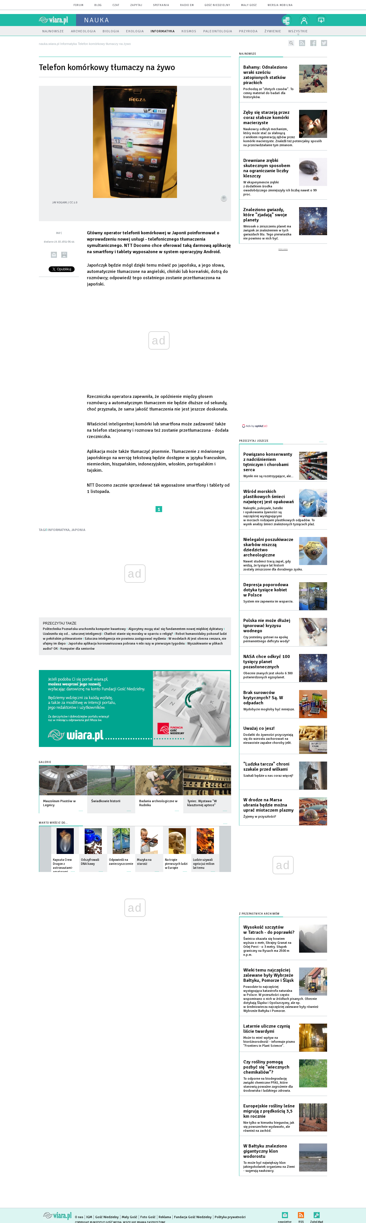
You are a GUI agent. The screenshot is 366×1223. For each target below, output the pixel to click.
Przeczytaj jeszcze (253, 441)
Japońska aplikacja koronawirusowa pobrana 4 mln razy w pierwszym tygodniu (126, 643)
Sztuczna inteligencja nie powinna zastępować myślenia (125, 639)
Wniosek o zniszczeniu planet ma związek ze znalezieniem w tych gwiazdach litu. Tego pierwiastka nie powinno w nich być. (267, 232)
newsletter (285, 1214)
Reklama (165, 1217)
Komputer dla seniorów (77, 649)
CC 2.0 (73, 202)
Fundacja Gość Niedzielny (193, 1217)
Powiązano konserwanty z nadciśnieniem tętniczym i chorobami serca (267, 462)
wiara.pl (57, 20)
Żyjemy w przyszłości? (259, 816)
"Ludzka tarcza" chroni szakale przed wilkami (266, 767)
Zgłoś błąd (316, 1214)
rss (302, 43)
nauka (97, 20)
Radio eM (187, 5)
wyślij (54, 255)
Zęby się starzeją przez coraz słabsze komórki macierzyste (266, 117)
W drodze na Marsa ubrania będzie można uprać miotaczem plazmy (268, 805)
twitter (324, 43)
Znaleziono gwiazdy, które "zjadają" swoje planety (265, 215)
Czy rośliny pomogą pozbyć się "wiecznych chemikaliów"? (266, 1067)
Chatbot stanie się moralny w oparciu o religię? (138, 634)
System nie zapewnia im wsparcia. (268, 601)
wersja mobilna (280, 5)
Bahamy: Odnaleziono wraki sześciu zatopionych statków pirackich (265, 75)
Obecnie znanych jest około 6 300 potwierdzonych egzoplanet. (268, 675)
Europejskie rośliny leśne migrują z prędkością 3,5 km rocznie (269, 1111)
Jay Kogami (59, 202)
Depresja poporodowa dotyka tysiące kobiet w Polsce (265, 590)
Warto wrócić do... (53, 822)
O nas (79, 1217)
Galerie (45, 762)
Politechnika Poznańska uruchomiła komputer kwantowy (84, 629)
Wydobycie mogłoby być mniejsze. (269, 709)
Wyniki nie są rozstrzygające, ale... (268, 476)
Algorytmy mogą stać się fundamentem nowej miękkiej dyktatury (175, 629)
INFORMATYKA (58, 530)
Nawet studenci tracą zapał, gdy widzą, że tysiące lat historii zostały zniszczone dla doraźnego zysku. (273, 565)
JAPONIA (78, 530)
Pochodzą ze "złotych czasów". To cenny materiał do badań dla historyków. (268, 93)
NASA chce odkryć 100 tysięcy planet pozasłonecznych (266, 661)
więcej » (81, 808)
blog (98, 5)
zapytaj (136, 5)
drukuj (64, 255)
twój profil (304, 20)
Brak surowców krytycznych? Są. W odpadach (263, 697)
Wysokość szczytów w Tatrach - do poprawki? (269, 930)
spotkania (161, 5)
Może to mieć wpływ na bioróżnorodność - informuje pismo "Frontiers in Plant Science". (269, 1042)
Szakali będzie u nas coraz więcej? (268, 776)
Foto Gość (148, 1217)
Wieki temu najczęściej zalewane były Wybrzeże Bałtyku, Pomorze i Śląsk (268, 975)
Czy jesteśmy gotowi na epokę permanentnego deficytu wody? (266, 639)
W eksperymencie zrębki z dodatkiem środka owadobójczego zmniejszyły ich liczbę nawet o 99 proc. (280, 188)
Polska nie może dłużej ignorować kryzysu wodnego (266, 625)
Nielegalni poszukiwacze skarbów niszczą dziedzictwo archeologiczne (268, 547)
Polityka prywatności (230, 1217)
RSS (301, 1214)
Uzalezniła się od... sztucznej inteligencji (72, 634)
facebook (313, 43)
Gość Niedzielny (217, 5)
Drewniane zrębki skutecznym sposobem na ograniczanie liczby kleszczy (266, 168)
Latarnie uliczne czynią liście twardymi (266, 1029)
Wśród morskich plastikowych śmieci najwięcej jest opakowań (268, 496)
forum (78, 5)
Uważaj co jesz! (258, 728)
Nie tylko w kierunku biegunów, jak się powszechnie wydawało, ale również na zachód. (268, 1127)
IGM (89, 1217)
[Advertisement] (283, 337)
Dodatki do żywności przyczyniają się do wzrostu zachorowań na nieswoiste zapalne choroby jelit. (268, 739)
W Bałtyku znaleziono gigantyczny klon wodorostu (265, 1151)
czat (116, 5)
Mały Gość (249, 5)
